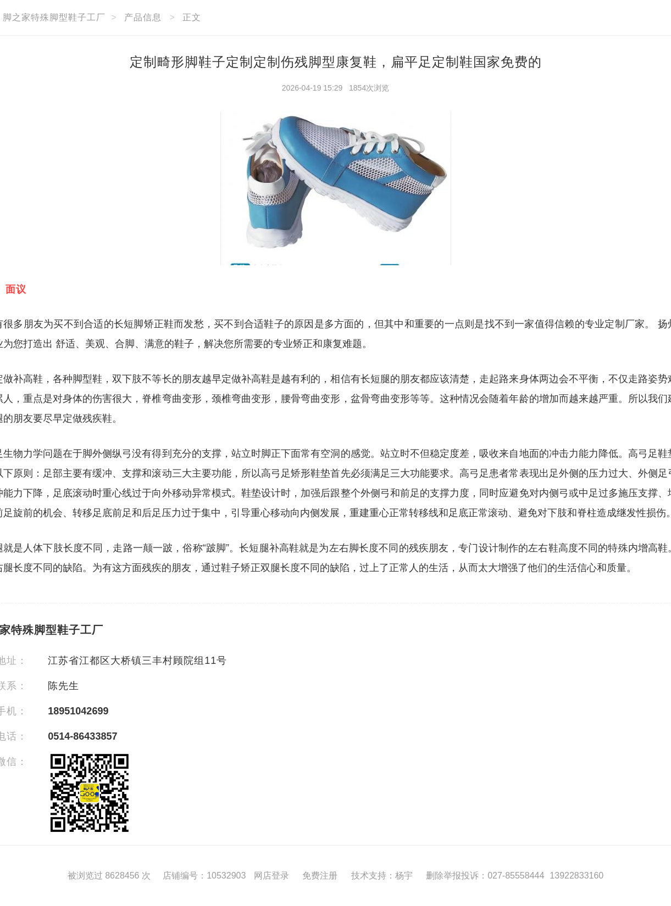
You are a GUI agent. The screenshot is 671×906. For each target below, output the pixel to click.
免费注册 (319, 875)
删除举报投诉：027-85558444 (485, 875)
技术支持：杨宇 (382, 875)
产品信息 (143, 17)
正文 (191, 17)
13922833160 (576, 875)
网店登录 (271, 875)
